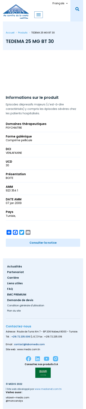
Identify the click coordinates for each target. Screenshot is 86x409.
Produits (23, 32)
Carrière (13, 278)
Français (58, 3)
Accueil (10, 32)
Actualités (14, 266)
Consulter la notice (43, 243)
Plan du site (14, 311)
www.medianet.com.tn (48, 389)
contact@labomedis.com (29, 344)
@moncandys (14, 401)
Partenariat (15, 272)
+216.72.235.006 (20, 336)
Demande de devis (20, 300)
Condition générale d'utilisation (25, 305)
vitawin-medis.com (17, 397)
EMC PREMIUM (16, 294)
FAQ (10, 289)
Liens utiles (15, 283)
